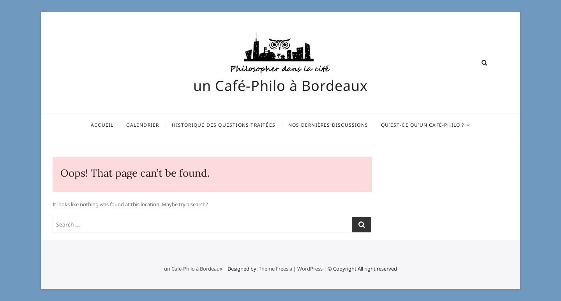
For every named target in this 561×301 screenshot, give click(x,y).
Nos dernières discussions (328, 125)
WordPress (310, 268)
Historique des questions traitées (223, 125)
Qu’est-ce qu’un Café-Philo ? (422, 125)
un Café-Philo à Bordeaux (280, 85)
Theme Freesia (275, 268)
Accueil (102, 125)
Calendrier (142, 125)
